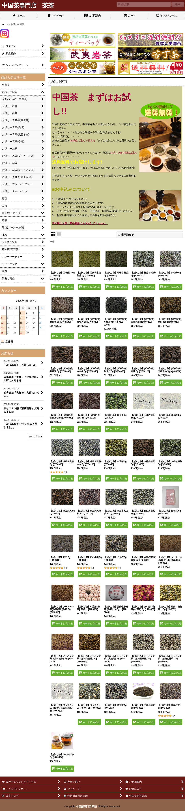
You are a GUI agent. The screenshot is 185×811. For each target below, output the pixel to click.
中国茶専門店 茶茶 (86, 806)
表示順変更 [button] (126, 234)
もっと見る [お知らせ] (35, 436)
